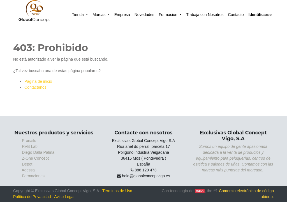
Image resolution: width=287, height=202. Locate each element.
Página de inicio (38, 81)
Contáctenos (35, 87)
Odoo (199, 191)
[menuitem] (80, 15)
